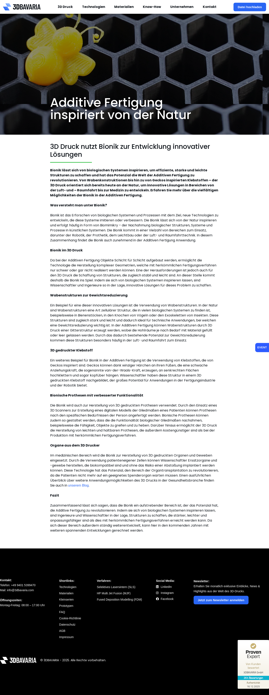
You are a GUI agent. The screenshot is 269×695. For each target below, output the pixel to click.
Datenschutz (67, 624)
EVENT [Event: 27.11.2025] (262, 347)
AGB (62, 630)
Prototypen (66, 605)
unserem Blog (78, 485)
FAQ (62, 612)
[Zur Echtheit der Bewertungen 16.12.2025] (253, 684)
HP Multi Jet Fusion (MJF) (114, 593)
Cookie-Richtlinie (70, 618)
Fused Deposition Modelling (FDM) (119, 599)
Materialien (124, 7)
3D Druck (65, 7)
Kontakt (209, 7)
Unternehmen (181, 7)
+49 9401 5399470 (23, 585)
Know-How (152, 7)
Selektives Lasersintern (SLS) (116, 587)
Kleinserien (66, 599)
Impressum (66, 637)
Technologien (93, 7)
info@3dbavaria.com (20, 590)
